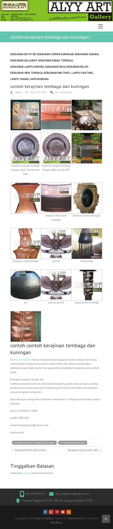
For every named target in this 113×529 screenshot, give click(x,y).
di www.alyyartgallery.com (73, 442)
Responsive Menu (100, 26)
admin (18, 92)
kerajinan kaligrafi (23, 60)
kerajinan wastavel (57, 73)
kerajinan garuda (87, 54)
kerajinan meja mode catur (84, 450)
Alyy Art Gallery (22, 359)
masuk (27, 473)
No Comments (63, 92)
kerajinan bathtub (23, 54)
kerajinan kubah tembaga (55, 60)
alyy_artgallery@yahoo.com (72, 493)
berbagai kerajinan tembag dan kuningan (35, 442)
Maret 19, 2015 (38, 92)
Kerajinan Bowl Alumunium (29, 450)
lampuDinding (39, 79)
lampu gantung (82, 73)
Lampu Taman (19, 79)
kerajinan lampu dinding (27, 67)
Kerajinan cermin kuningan (55, 54)
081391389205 (35, 493)
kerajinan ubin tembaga (26, 73)
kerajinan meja (55, 67)
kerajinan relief (77, 67)
